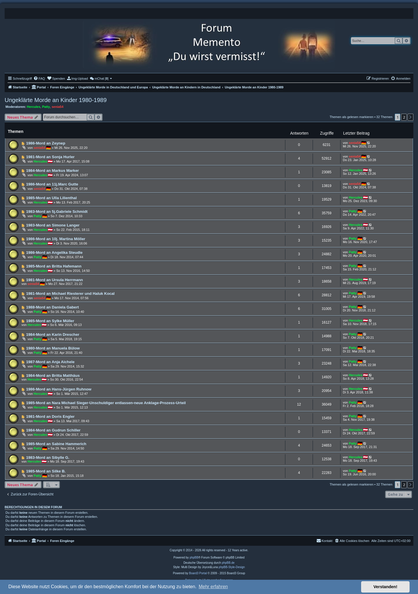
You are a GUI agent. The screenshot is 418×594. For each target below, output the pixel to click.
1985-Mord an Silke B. (46, 471)
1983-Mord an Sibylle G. (47, 457)
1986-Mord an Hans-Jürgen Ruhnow (58, 389)
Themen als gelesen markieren (351, 117)
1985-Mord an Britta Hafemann (54, 266)
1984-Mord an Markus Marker (52, 170)
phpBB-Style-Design (232, 567)
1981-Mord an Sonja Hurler (50, 157)
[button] (410, 117)
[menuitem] (39, 78)
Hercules (33, 106)
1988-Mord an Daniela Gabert (52, 307)
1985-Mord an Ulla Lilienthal (51, 198)
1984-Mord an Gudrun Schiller (53, 430)
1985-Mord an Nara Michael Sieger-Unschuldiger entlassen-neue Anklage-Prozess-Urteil (106, 403)
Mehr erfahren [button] (213, 586)
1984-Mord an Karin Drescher (52, 334)
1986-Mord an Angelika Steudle (54, 252)
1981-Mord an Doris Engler (50, 416)
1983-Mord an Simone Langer (53, 225)
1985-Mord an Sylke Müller (50, 321)
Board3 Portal (198, 573)
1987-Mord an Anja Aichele (50, 362)
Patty (46, 106)
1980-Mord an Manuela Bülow (53, 348)
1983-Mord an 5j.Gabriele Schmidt (57, 211)
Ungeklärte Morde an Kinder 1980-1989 (56, 100)
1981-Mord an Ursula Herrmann (54, 280)
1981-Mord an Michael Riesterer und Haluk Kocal (70, 293)
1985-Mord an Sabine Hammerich (56, 444)
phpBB (194, 557)
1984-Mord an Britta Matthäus (53, 375)
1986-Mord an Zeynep (45, 143)
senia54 (57, 106)
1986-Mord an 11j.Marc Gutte (52, 184)
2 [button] (404, 117)
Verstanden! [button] (385, 586)
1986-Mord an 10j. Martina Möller (55, 239)
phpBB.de (228, 562)
